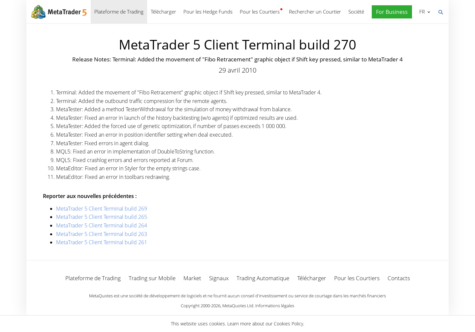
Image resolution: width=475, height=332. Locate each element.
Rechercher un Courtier (315, 11)
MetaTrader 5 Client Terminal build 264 (101, 225)
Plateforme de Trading (118, 11)
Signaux (219, 278)
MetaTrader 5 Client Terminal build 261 (101, 242)
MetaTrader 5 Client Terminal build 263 (101, 234)
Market (192, 278)
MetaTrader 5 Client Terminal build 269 (101, 208)
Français (421, 11)
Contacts (399, 278)
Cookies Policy (288, 323)
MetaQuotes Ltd (237, 306)
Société (356, 11)
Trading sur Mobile (152, 278)
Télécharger (163, 11)
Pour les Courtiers (260, 11)
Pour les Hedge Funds (208, 11)
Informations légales (274, 306)
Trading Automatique (263, 278)
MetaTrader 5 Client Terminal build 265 (101, 216)
